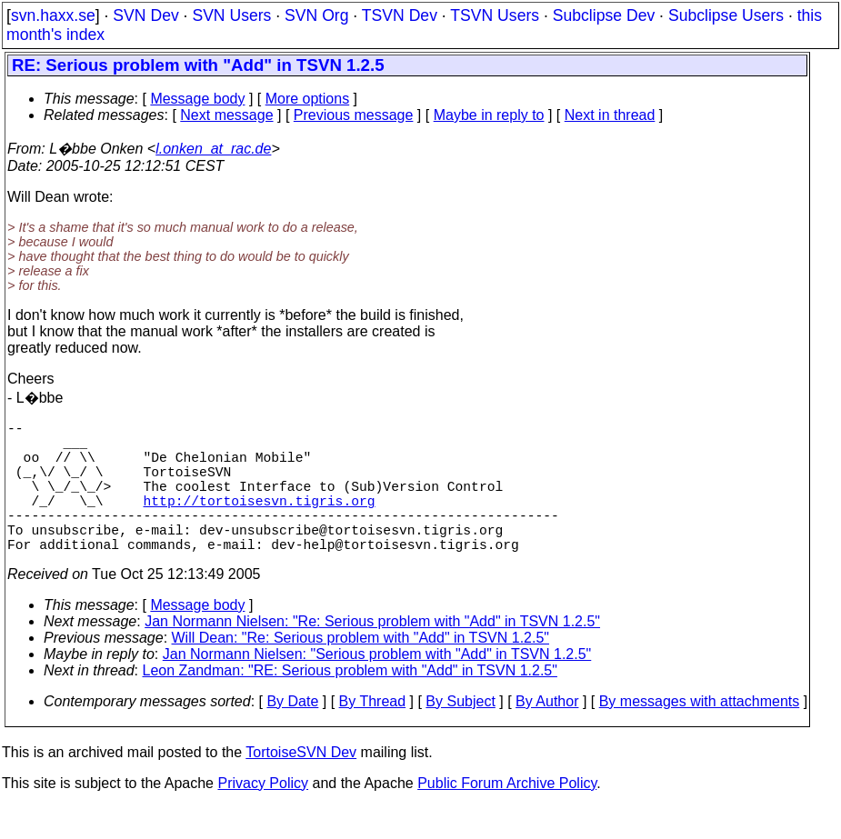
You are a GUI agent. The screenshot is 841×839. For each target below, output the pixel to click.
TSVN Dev (399, 15)
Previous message (354, 115)
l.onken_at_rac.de (213, 148)
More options (307, 98)
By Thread (372, 734)
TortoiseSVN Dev (300, 785)
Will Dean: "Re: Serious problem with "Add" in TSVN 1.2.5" (360, 670)
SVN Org (316, 15)
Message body (197, 98)
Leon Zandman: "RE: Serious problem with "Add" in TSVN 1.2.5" (350, 703)
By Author (547, 734)
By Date (292, 734)
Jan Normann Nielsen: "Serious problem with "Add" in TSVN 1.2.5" (377, 686)
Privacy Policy (262, 816)
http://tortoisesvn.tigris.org (259, 522)
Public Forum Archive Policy (506, 816)
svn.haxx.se (53, 15)
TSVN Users (494, 15)
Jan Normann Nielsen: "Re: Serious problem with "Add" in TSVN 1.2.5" (372, 654)
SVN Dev (145, 15)
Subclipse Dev (604, 15)
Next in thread (610, 115)
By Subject (460, 734)
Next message (226, 115)
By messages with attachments (699, 734)
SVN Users (231, 15)
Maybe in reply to (489, 115)
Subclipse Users (726, 15)
